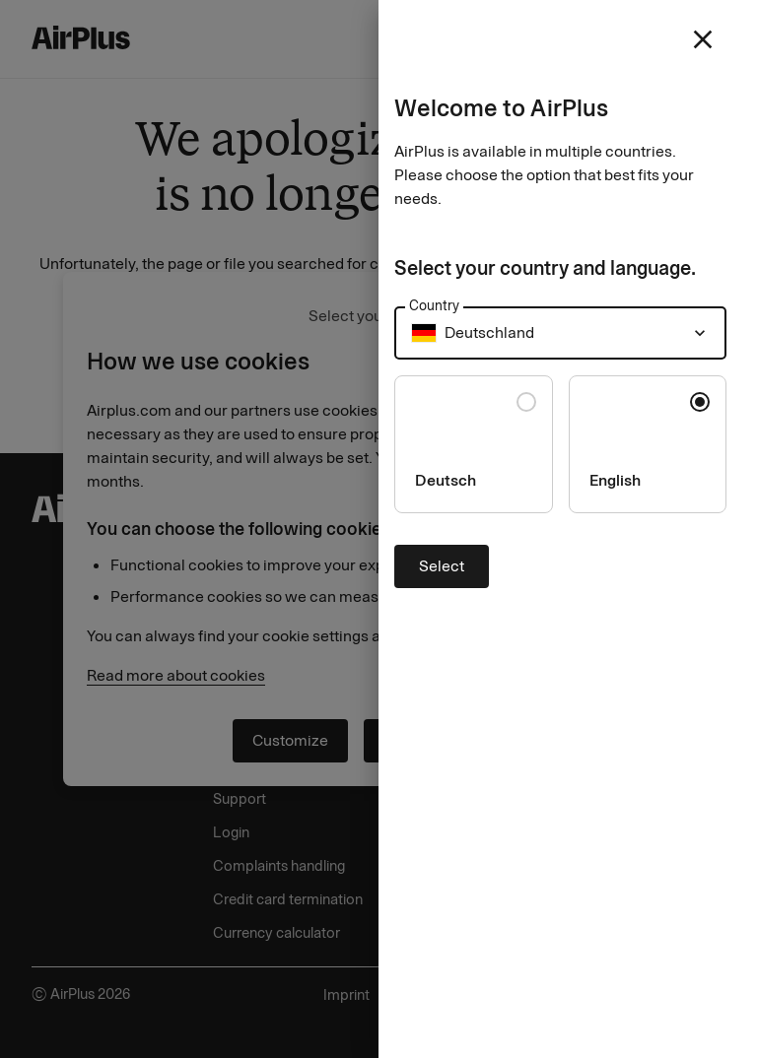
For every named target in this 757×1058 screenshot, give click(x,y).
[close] (702, 39)
